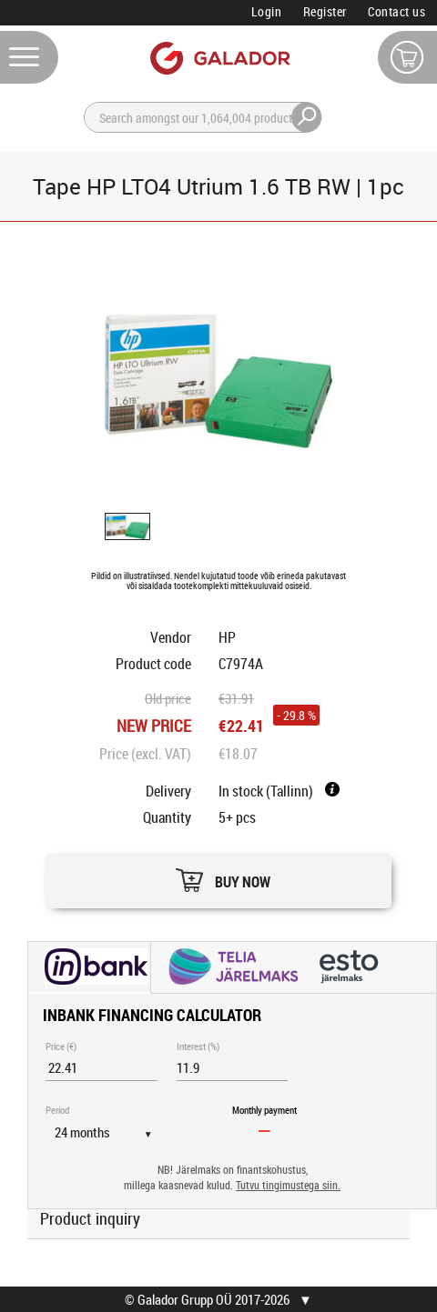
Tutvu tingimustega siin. (288, 1185)
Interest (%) (198, 1046)
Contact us (396, 11)
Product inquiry (90, 1218)
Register (325, 11)
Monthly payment (264, 1110)
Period (57, 1110)
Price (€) (61, 1046)
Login (266, 11)
